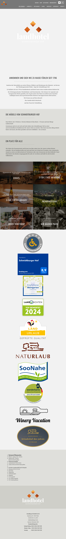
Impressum (29, 522)
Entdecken (55, 6)
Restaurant (36, 6)
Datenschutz (34, 522)
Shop (41, 2)
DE (59, 2)
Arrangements (53, 2)
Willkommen (22, 6)
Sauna (43, 6)
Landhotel (29, 6)
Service (62, 6)
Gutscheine (46, 2)
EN (62, 2)
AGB (37, 522)
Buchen (37, 2)
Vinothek (49, 6)
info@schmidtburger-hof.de (33, 520)
